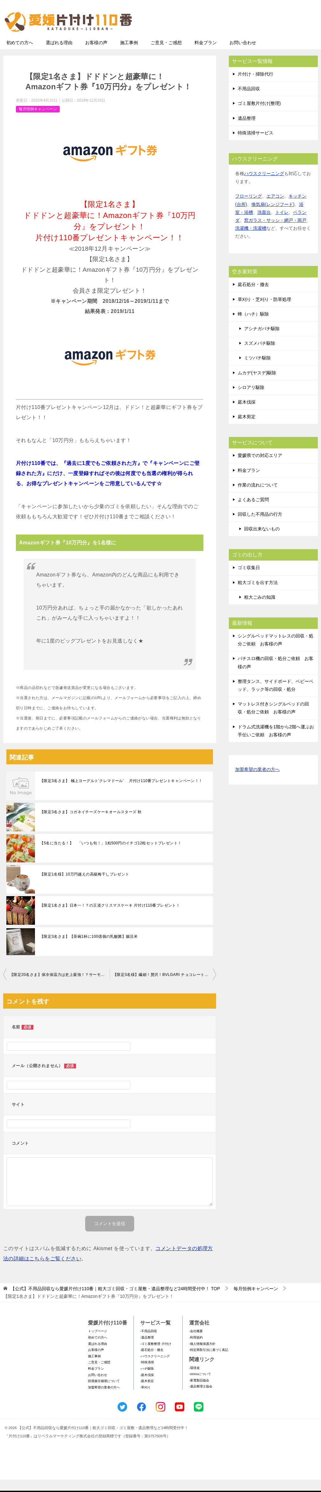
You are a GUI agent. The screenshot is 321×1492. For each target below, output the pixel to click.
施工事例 (129, 55)
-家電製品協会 (199, 1392)
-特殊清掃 (147, 1374)
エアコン (275, 208)
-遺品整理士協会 (200, 1398)
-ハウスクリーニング (155, 1368)
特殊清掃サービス (255, 145)
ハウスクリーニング (264, 185)
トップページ (97, 1343)
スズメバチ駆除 (259, 355)
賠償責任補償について (104, 1393)
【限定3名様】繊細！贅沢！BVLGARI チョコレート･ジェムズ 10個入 (164, 987)
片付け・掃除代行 (255, 86)
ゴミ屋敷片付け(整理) (259, 115)
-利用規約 (196, 1350)
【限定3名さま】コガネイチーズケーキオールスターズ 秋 (91, 824)
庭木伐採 (247, 414)
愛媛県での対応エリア (260, 467)
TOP (115, 1301)
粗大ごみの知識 (259, 609)
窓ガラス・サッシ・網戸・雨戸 (275, 232)
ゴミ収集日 (249, 579)
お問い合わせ (242, 55)
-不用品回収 (148, 1343)
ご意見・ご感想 (166, 55)
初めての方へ (19, 55)
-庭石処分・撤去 (151, 1362)
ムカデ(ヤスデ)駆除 (257, 385)
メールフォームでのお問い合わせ (259, 37)
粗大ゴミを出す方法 (258, 594)
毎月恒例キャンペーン (38, 121)
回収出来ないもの (262, 541)
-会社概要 (196, 1343)
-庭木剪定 (147, 1393)
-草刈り (145, 1399)
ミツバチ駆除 (257, 370)
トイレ (282, 224)
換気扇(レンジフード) (272, 216)
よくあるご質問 (253, 511)
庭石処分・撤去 (253, 296)
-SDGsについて (200, 1386)
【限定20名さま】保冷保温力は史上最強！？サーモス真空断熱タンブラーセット (60, 987)
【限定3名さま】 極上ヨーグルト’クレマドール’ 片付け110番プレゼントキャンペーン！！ (121, 793)
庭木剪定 (247, 429)
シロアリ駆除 (251, 399)
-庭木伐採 (147, 1387)
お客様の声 (96, 55)
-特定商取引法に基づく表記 (208, 1362)
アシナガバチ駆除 (262, 341)
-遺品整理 (147, 1350)
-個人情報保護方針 (202, 1356)
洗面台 (264, 224)
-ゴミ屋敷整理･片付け (155, 1356)
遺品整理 (247, 130)
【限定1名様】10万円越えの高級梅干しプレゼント (84, 886)
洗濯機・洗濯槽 (250, 240)
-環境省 (194, 1380)
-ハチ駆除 (147, 1381)
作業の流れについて (258, 497)
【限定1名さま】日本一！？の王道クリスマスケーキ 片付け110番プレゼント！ (110, 918)
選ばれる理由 (59, 55)
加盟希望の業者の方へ (257, 782)
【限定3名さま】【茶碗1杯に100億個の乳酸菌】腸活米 (89, 949)
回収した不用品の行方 (260, 526)
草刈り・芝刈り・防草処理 (264, 311)
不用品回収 (249, 101)
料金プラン (206, 55)
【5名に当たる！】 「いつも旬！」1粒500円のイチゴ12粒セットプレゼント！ (110, 855)
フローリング (248, 208)
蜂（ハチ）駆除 (253, 326)
